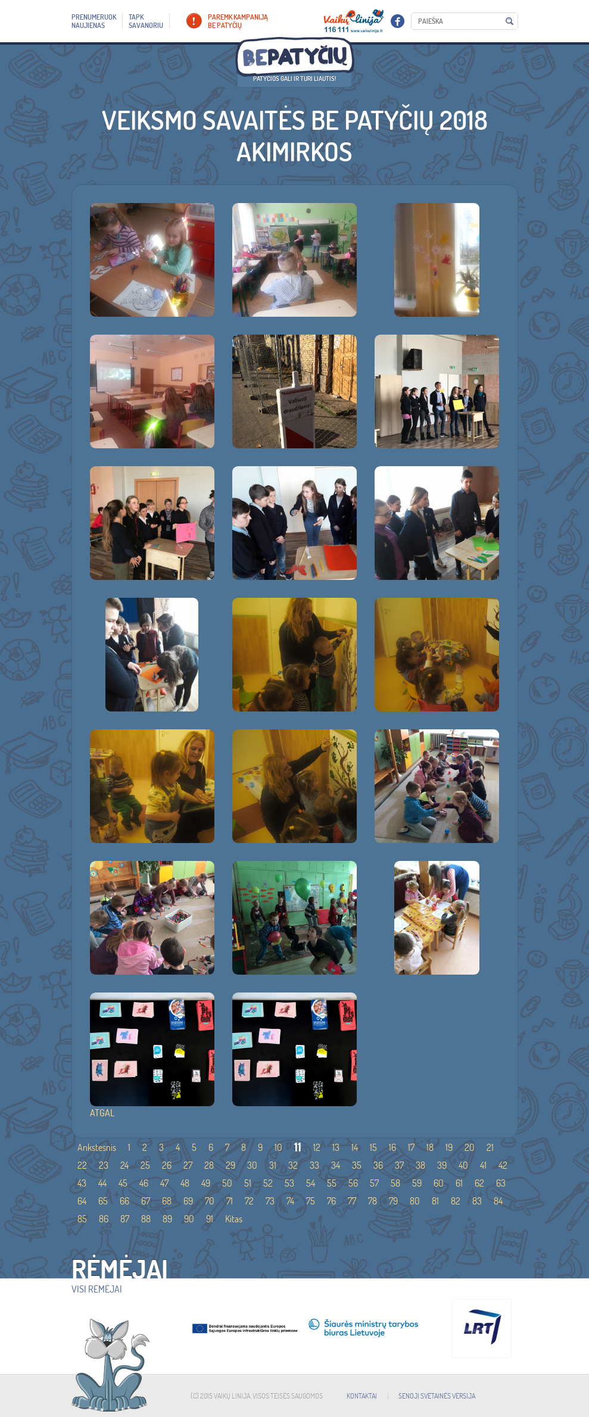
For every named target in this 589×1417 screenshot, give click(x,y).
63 (501, 1183)
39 (442, 1165)
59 (417, 1183)
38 (420, 1165)
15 (373, 1147)
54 (310, 1183)
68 (167, 1201)
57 (374, 1183)
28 (209, 1165)
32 (293, 1165)
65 (103, 1201)
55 (331, 1183)
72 (249, 1201)
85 (82, 1219)
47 (164, 1183)
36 (378, 1165)
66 (124, 1201)
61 (459, 1183)
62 (479, 1183)
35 (356, 1165)
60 (439, 1183)
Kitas (233, 1219)
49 (205, 1183)
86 (103, 1219)
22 (82, 1165)
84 (498, 1201)
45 (123, 1183)
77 (352, 1201)
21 (490, 1147)
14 (354, 1147)
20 (470, 1147)
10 (278, 1147)
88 (146, 1219)
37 (399, 1165)
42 (502, 1165)
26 (167, 1165)
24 (124, 1165)
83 (477, 1201)
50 (227, 1183)
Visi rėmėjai (96, 1289)
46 (143, 1183)
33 (314, 1165)
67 (145, 1201)
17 (411, 1147)
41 (483, 1165)
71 (229, 1201)
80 (415, 1201)
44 (102, 1183)
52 (268, 1183)
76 (331, 1201)
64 (81, 1201)
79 (393, 1201)
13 (335, 1147)
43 (81, 1183)
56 (353, 1183)
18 (430, 1147)
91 (209, 1219)
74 (290, 1201)
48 (184, 1183)
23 (103, 1165)
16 (392, 1147)
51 (247, 1183)
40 (463, 1165)
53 (289, 1183)
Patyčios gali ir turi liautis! (294, 78)
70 (209, 1201)
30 (252, 1165)
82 (455, 1201)
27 (187, 1165)
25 (145, 1165)
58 (395, 1183)
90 (189, 1219)
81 (435, 1201)
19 (449, 1147)
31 (272, 1165)
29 (230, 1165)
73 (270, 1201)
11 (297, 1147)
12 (316, 1147)
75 (310, 1201)
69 (188, 1201)
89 (167, 1219)
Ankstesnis (96, 1147)
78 (372, 1201)
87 (124, 1219)
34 (335, 1165)
